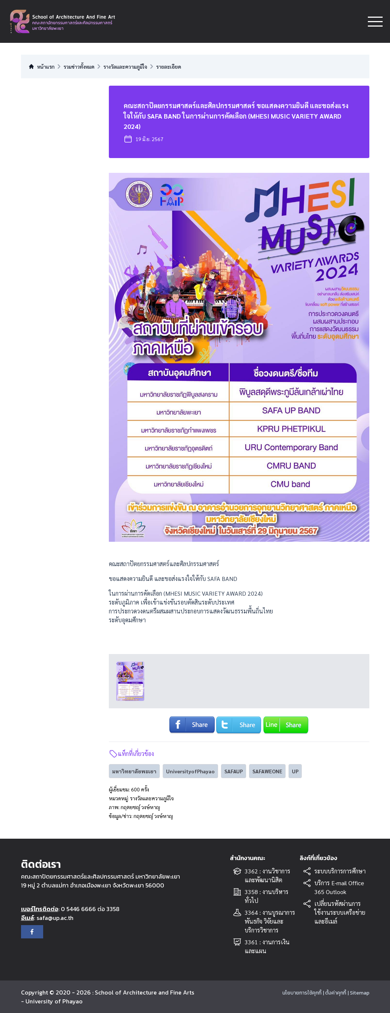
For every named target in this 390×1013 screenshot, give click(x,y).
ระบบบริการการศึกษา (340, 871)
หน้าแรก (41, 66)
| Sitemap (358, 993)
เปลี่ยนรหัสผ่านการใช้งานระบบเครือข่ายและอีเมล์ (339, 912)
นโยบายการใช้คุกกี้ (301, 993)
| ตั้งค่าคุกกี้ (334, 993)
